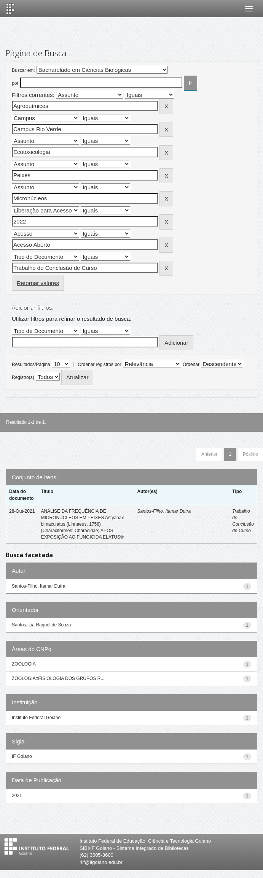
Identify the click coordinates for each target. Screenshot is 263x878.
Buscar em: (23, 70)
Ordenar (191, 364)
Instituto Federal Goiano (36, 717)
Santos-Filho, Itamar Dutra (164, 511)
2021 (17, 795)
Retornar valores (38, 283)
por (15, 83)
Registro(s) (23, 377)
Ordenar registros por (99, 364)
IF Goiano (22, 756)
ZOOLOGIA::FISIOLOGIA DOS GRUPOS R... (58, 678)
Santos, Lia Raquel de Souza (41, 625)
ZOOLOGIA (24, 664)
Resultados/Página (31, 364)
